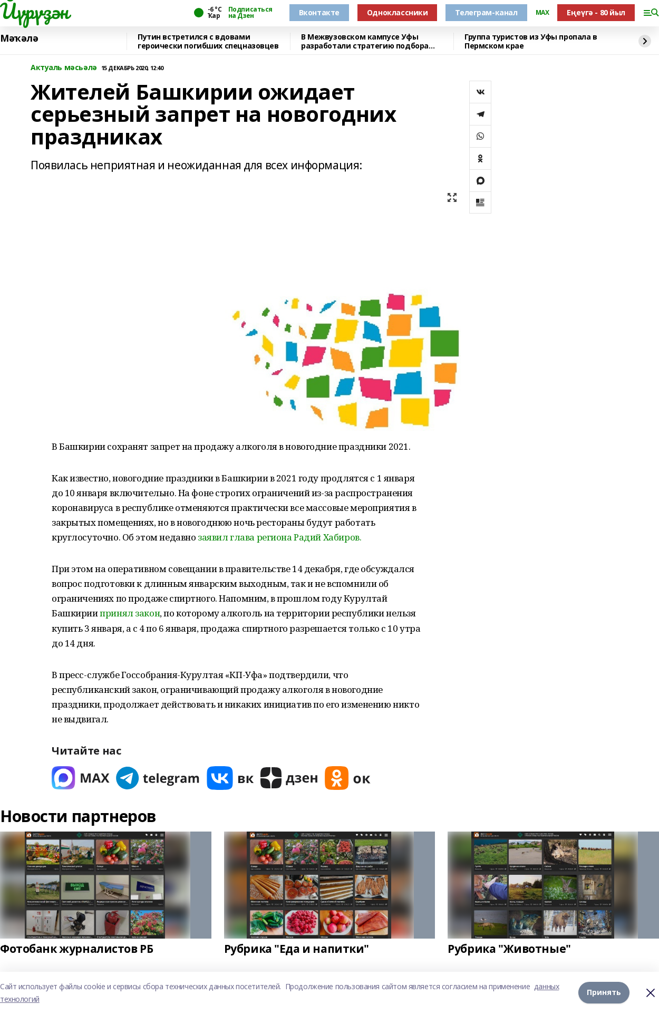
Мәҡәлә (19, 38)
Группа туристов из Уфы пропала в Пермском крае (530, 41)
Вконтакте (319, 12)
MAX (542, 12)
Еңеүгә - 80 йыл (596, 12)
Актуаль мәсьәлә (64, 67)
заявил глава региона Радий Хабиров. (279, 537)
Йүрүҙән (34, 11)
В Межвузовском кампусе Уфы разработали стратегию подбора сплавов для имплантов (365, 41)
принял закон (130, 613)
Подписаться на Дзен (250, 12)
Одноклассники (397, 12)
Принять (604, 993)
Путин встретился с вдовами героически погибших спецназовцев (208, 41)
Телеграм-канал (486, 12)
